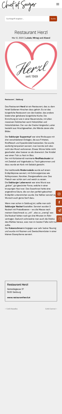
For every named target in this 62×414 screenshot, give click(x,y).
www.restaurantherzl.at (18, 297)
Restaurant (9, 99)
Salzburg (19, 99)
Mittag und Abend (41, 37)
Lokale (28, 37)
